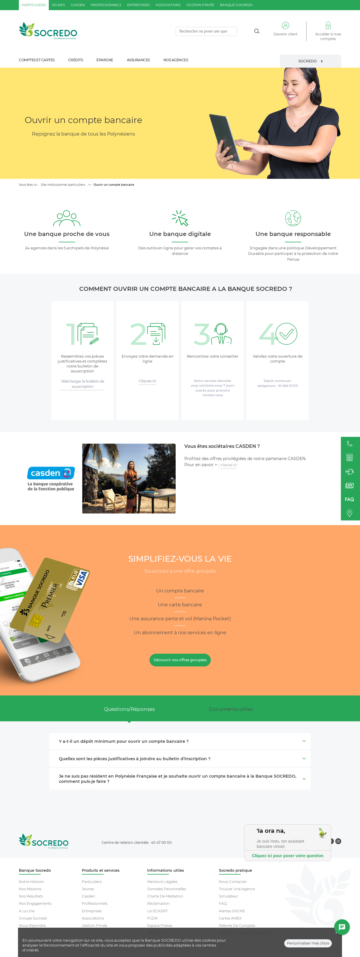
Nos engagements (35, 903)
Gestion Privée (94, 925)
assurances (138, 60)
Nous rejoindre (32, 925)
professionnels (106, 5)
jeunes (58, 5)
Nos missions (30, 889)
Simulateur (228, 896)
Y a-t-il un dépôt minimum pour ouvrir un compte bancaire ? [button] (182, 741)
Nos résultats (31, 896)
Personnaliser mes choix (308, 947)
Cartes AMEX (230, 918)
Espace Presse (159, 925)
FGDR (152, 918)
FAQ (223, 903)
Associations (93, 918)
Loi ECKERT (157, 911)
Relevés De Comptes (237, 925)
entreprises (138, 5)
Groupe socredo (33, 918)
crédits (75, 60)
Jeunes (88, 889)
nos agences (175, 60)
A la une (27, 911)
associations (168, 5)
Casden (88, 896)
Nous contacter (233, 881)
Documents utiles (231, 709)
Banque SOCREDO (236, 5)
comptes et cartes (37, 60)
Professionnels (94, 903)
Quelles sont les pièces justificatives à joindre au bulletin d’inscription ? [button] (182, 758)
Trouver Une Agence (237, 889)
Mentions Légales (162, 881)
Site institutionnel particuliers (63, 185)
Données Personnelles (166, 889)
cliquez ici (228, 465)
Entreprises (92, 911)
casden (78, 5)
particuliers (34, 5)
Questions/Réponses (129, 709)
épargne (104, 60)
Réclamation (158, 903)
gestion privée (200, 5)
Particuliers (92, 881)
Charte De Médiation (165, 896)
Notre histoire (31, 881)
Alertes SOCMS (232, 911)
